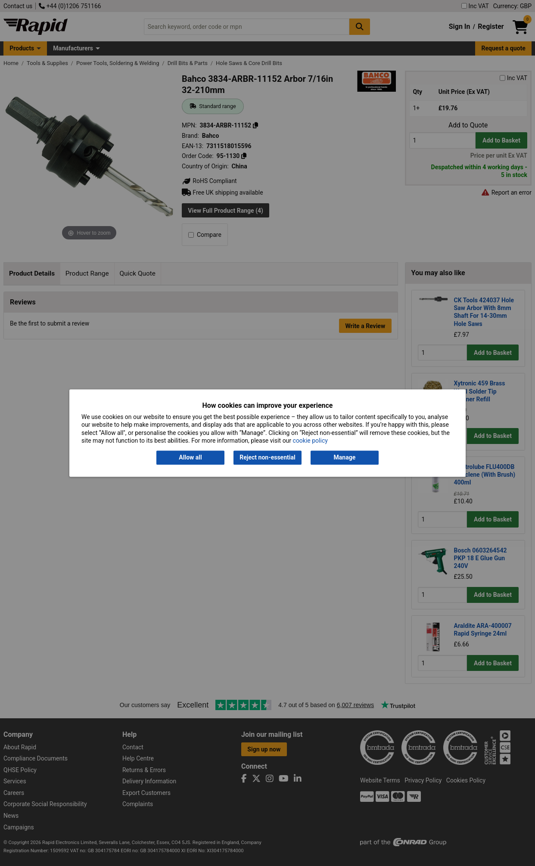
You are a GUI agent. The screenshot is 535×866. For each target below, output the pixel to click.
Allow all (190, 457)
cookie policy (310, 440)
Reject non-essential (267, 457)
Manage (345, 457)
